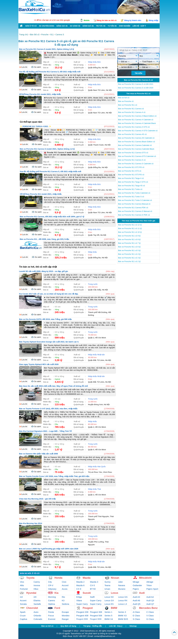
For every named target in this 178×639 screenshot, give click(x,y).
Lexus (114, 592)
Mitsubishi (145, 577)
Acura (64, 589)
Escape (65, 612)
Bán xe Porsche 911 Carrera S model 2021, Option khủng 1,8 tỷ (46, 49)
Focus (51, 615)
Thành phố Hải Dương (97, 312)
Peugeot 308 (96, 612)
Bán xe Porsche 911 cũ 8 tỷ (129, 239)
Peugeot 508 (96, 615)
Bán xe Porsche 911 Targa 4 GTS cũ (133, 182)
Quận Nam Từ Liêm (96, 90)
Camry (37, 582)
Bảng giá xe (62, 26)
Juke (120, 582)
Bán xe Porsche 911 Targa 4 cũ (131, 178)
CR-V (50, 585)
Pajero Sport (152, 589)
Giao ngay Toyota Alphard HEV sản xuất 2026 (38, 364)
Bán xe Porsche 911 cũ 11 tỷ (130, 228)
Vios (22, 582)
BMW (114, 608)
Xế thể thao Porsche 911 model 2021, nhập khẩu (40, 94)
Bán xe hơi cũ (123, 98)
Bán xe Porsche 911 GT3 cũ (129, 171)
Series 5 (108, 615)
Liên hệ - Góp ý (115, 626)
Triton (149, 585)
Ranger (65, 619)
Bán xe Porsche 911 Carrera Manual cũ (134, 204)
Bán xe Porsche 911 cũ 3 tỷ (129, 258)
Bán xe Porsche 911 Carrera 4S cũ (132, 134)
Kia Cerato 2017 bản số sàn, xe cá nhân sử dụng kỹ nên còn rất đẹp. (48, 294)
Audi (142, 592)
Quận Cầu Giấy (94, 290)
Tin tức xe (100, 26)
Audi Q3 (150, 600)
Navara (121, 585)
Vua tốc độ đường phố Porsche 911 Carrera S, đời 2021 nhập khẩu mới (50, 72)
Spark (22, 612)
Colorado (38, 619)
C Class (150, 612)
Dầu (56, 335)
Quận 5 (91, 450)
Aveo (36, 612)
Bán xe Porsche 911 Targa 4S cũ (131, 186)
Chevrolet (32, 608)
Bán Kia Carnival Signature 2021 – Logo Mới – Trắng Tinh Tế (45, 431)
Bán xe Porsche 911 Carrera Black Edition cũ (136, 142)
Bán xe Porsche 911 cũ (127, 105)
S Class (136, 619)
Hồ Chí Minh (100, 338)
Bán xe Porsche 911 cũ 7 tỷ (129, 243)
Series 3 (122, 612)
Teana (107, 585)
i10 (21, 597)
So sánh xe (75, 26)
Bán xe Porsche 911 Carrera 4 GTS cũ (134, 127)
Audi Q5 (136, 604)
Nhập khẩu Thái (94, 489)
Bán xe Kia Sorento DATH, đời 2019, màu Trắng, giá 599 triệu (45, 319)
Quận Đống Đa (94, 68)
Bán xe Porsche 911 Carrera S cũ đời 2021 (135, 84)
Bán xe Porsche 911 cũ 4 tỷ (129, 254)
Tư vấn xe (112, 26)
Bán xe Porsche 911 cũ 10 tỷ (130, 232)
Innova (37, 585)
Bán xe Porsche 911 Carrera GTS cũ (133, 153)
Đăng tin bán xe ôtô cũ (106, 20)
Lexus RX (122, 600)
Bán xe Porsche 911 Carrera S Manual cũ (135, 211)
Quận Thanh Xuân (96, 145)
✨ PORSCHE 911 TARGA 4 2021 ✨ (35, 126)
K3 (63, 600)
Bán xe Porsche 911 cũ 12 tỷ (130, 225)
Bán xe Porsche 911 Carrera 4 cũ (131, 112)
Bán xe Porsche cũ (126, 101)
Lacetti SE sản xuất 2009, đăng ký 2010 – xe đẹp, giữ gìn (43, 271)
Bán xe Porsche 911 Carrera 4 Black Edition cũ (137, 116)
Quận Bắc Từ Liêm (96, 360)
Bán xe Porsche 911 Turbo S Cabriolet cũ (135, 200)
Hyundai (31, 592)
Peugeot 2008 (82, 619)
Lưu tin (24, 67)
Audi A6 (136, 600)
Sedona (65, 604)
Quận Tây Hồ (93, 235)
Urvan (107, 589)
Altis (22, 585)
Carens (51, 600)
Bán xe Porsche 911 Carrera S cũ (132, 160)
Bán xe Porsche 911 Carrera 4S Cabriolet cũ (136, 138)
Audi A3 (136, 597)
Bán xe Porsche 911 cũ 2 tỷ (129, 261)
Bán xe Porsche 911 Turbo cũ (130, 189)
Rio (63, 597)
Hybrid (57, 379)
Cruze (23, 615)
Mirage (136, 582)
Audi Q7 (150, 604)
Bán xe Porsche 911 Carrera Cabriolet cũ (135, 145)
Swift (92, 597)
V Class (150, 615)
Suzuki (87, 592)
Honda (58, 577)
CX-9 (78, 589)
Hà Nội (105, 68)
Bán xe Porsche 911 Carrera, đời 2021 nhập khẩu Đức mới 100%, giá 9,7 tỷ (52, 217)
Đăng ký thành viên (132, 20)
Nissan (115, 577)
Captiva (23, 619)
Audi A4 (150, 597)
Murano (121, 589)
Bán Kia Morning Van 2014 (30, 523)
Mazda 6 (80, 585)
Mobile (86, 20)
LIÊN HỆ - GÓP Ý (139, 26)
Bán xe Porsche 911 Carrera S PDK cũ (134, 215)
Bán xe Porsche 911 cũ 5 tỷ (129, 250)
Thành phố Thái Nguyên (98, 516)
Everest (51, 619)
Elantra (37, 600)
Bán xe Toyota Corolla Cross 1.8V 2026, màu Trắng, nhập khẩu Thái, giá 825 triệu (54, 476)
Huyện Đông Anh (95, 404)
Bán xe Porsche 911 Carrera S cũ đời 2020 (135, 88)
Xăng (57, 65)
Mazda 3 (94, 582)
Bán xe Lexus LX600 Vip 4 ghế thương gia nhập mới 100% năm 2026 (48, 549)
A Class (136, 612)
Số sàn (57, 307)
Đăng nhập (153, 20)
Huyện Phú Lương (96, 542)
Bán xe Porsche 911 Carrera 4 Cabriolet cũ (135, 120)
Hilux (36, 589)
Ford (57, 608)
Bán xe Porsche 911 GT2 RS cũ (131, 167)
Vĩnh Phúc (107, 472)
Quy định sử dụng (68, 626)
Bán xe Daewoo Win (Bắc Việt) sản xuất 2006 (38, 454)
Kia (56, 592)
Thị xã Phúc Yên (95, 472)
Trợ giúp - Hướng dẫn (92, 626)
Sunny (108, 582)
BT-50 (93, 589)
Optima (51, 604)
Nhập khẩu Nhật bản (96, 355)
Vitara (79, 600)
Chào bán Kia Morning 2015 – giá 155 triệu (37, 499)
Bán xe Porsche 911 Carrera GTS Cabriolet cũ (137, 156)
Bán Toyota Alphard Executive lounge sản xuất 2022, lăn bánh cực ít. (49, 342)
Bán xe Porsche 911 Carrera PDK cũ (133, 208)
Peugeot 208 (82, 612)
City (50, 582)
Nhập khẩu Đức (94, 62)
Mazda (86, 577)
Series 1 (108, 612)
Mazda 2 (80, 582)
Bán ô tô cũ (31, 26)
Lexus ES (109, 604)
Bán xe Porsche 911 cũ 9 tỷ (129, 236)
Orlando (37, 615)
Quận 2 (91, 338)
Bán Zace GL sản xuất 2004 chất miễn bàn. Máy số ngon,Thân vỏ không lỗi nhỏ (53, 386)
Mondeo (65, 615)
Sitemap (133, 626)
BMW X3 (122, 615)
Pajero (136, 589)
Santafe (37, 604)
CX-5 (92, 585)
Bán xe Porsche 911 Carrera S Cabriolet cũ (135, 164)
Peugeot (88, 608)
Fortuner (24, 589)
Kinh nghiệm (124, 26)
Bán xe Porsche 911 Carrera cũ (131, 109)
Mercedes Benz (148, 608)
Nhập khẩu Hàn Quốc (97, 466)
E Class (136, 615)
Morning (52, 597)
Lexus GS (123, 597)
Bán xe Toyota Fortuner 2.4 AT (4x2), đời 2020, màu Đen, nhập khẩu (48, 409)
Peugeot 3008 (95, 619)
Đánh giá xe (88, 26)
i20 (35, 597)
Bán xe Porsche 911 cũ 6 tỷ (129, 247)
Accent (23, 600)
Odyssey (52, 589)
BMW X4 (109, 619)
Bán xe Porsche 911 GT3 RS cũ (131, 175)
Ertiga (79, 597)
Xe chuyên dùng (46, 26)
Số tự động (59, 62)
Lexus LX (122, 604)
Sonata (23, 604)
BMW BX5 (123, 619)
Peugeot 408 (82, 615)
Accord (65, 585)
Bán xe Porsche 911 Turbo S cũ (131, 197)
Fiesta (51, 612)
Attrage (149, 582)
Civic (64, 582)
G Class (150, 619)
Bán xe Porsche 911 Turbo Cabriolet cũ (134, 193)
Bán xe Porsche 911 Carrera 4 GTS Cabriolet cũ (138, 131)
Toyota (30, 577)
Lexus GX (109, 600)
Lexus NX (109, 597)
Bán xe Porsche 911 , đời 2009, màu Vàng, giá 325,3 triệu (44, 239)
